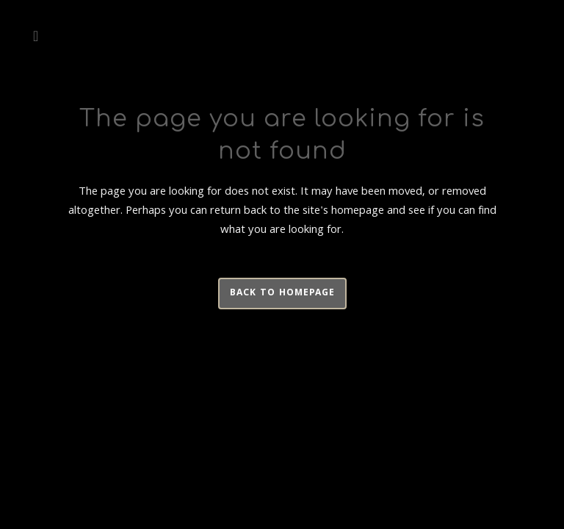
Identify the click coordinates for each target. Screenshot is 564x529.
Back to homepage (282, 293)
